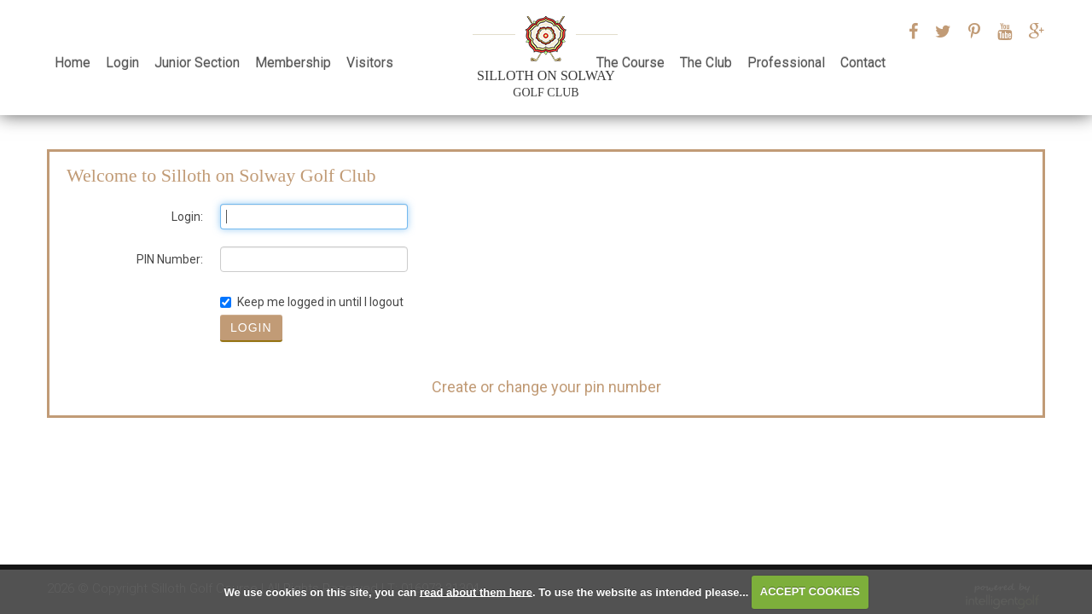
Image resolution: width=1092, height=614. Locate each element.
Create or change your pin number (546, 387)
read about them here (476, 591)
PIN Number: (169, 259)
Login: (187, 216)
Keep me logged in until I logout (312, 302)
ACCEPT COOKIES (810, 591)
